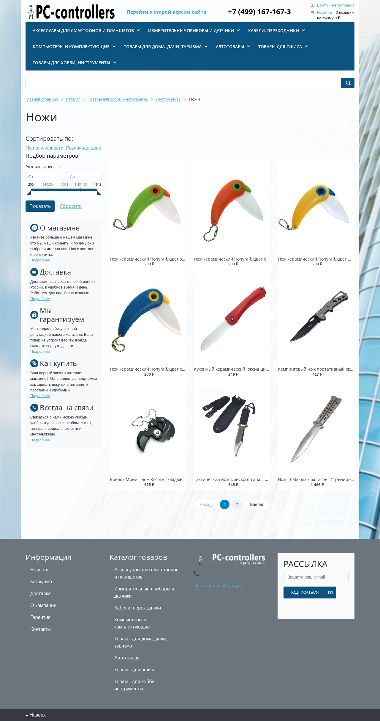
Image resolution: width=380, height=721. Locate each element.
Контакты (40, 629)
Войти (322, 5)
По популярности (45, 148)
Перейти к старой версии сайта (166, 12)
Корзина (324, 12)
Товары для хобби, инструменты (135, 685)
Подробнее (40, 260)
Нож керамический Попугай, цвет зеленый (154, 259)
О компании (43, 605)
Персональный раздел (218, 585)
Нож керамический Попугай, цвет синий (151, 369)
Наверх (36, 714)
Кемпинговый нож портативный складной (321, 369)
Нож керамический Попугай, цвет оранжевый (241, 259)
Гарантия (40, 617)
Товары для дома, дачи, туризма (140, 642)
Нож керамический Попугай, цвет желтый (321, 259)
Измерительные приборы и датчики (144, 592)
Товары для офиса (135, 669)
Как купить (41, 581)
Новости (39, 569)
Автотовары (127, 657)
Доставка (40, 593)
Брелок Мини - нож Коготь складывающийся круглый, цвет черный (179, 479)
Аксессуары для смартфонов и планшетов (146, 573)
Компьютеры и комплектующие (132, 623)
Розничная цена (84, 148)
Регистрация (343, 5)
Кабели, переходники (137, 607)
